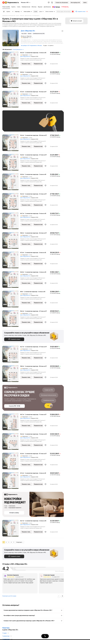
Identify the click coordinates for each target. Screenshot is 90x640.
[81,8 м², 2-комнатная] (11, 462)
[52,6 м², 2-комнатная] (11, 163)
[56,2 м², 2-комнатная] (11, 319)
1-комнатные (5, 636)
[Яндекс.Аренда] (56, 7)
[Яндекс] (3, 2)
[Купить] (13, 7)
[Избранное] (48, 2)
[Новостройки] (6, 7)
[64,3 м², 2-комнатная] (11, 61)
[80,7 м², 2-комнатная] (11, 423)
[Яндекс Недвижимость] (12, 2)
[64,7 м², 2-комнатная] (11, 222)
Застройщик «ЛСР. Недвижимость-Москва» (31, 45)
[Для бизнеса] (47, 7)
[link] (85, 2)
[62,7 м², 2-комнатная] (11, 355)
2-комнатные (6, 639)
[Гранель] (65, 7)
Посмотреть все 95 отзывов (9, 596)
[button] (52, 2)
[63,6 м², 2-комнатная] (11, 80)
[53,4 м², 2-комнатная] (11, 143)
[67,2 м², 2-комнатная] (11, 481)
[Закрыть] (87, 11)
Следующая (19, 542)
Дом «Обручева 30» (25, 56)
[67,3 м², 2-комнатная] (11, 261)
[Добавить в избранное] (62, 31)
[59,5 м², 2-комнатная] (11, 241)
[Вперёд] (62, 595)
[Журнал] (40, 7)
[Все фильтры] (3, 11)
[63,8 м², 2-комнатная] (11, 183)
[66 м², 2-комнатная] (11, 300)
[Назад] (58, 595)
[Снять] (18, 7)
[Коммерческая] (26, 7)
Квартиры (5, 628)
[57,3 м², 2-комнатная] (11, 100)
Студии (4, 633)
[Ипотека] (34, 7)
